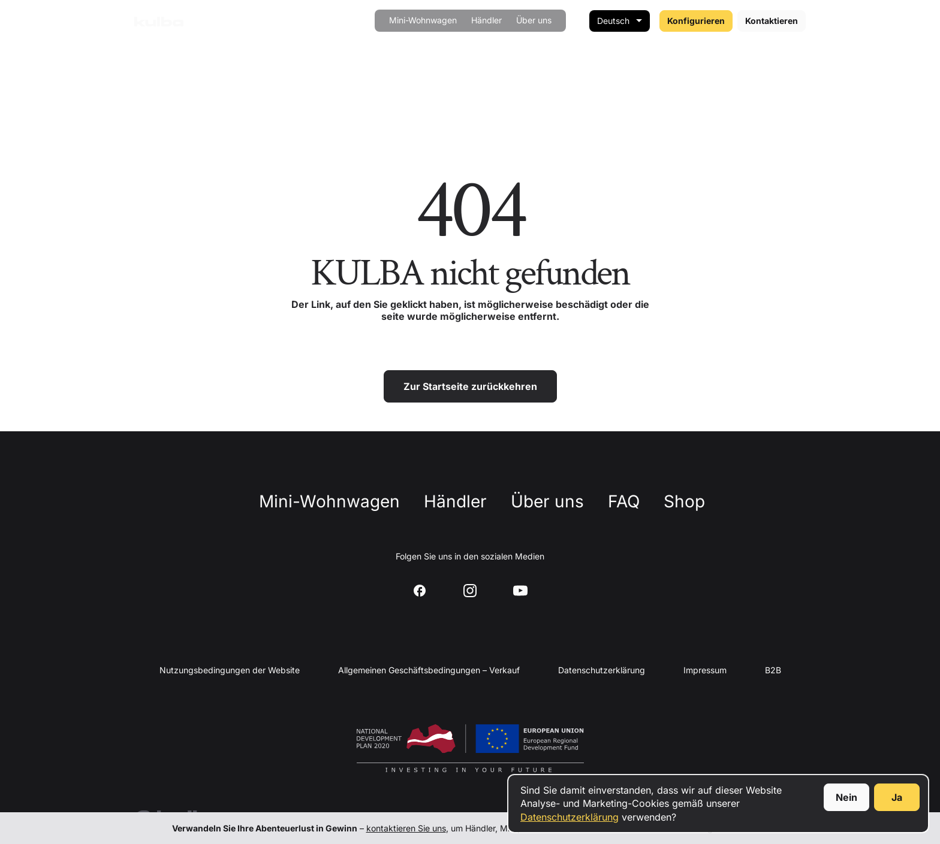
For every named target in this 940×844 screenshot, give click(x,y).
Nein (846, 797)
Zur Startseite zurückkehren (470, 386)
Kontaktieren (771, 21)
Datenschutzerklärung (569, 817)
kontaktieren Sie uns (406, 828)
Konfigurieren (696, 21)
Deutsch (613, 21)
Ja (896, 797)
